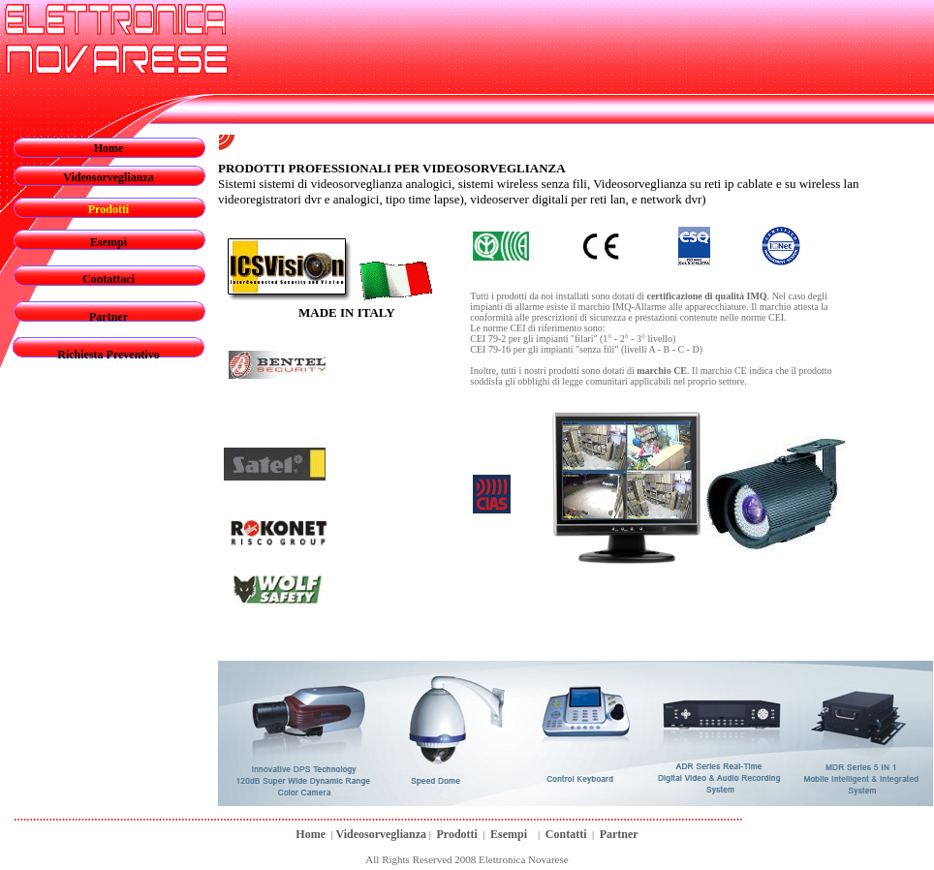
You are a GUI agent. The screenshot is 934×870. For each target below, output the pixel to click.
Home (109, 148)
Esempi (108, 242)
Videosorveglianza (108, 177)
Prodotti (456, 834)
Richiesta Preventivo (108, 354)
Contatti (566, 834)
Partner (108, 317)
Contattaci (108, 279)
